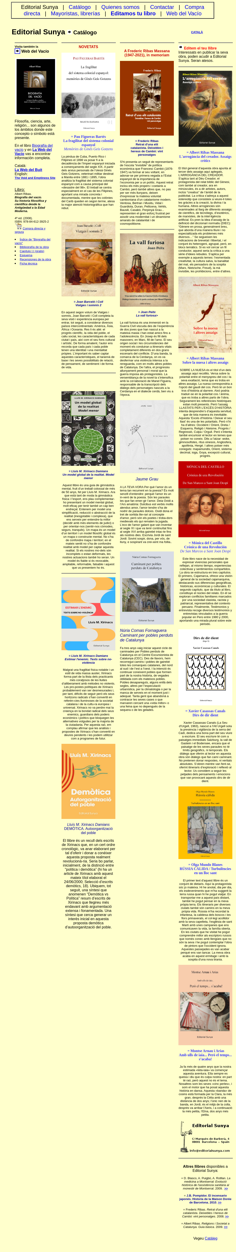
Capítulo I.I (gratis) (32, 251)
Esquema (26, 255)
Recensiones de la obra (35, 259)
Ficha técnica (28, 263)
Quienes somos (120, 7)
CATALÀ (197, 32)
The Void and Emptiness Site (35, 178)
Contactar (162, 7)
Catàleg (211, 1238)
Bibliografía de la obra (34, 247)
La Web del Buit (28, 170)
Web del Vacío (184, 13)
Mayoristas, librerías (75, 13)
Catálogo (80, 7)
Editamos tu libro (133, 13)
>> (226, 1188)
